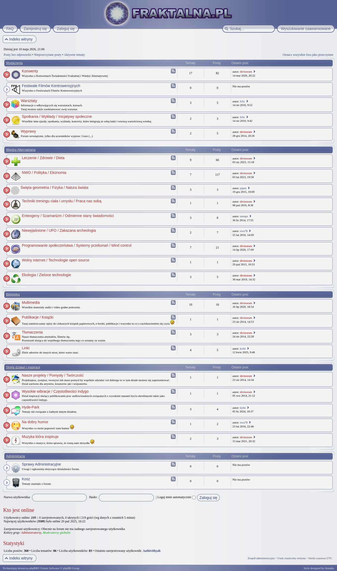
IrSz (242, 101)
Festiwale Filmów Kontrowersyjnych (51, 86)
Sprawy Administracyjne (41, 464)
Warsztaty (29, 101)
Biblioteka (13, 294)
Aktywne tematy (74, 55)
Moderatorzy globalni (56, 532)
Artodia (329, 568)
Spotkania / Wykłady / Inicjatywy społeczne (57, 116)
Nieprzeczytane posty (48, 55)
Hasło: (93, 497)
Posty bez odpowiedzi (17, 55)
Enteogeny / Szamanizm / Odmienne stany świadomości (68, 216)
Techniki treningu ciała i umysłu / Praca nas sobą (61, 201)
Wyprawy (28, 131)
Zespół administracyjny (261, 558)
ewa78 (243, 231)
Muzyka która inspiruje (40, 436)
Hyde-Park (30, 407)
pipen (243, 188)
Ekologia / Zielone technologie (46, 275)
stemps (244, 216)
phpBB (33, 568)
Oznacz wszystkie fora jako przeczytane (308, 55)
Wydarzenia (14, 63)
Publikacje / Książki (37, 317)
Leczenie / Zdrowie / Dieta (43, 158)
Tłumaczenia (32, 332)
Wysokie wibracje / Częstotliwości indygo (55, 391)
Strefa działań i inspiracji (23, 367)
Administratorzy (31, 532)
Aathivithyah (151, 551)
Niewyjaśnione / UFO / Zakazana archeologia (59, 230)
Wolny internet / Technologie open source (55, 260)
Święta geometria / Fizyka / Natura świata (54, 187)
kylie (243, 348)
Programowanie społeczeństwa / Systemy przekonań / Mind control (76, 245)
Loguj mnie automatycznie (176, 497)
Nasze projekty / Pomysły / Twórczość (53, 375)
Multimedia (31, 302)
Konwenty (30, 71)
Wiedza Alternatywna (21, 150)
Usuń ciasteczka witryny (291, 558)
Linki (25, 348)
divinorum (246, 71)
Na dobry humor (35, 422)
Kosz (26, 479)
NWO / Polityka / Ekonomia (44, 172)
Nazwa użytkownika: (17, 497)
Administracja (15, 456)
